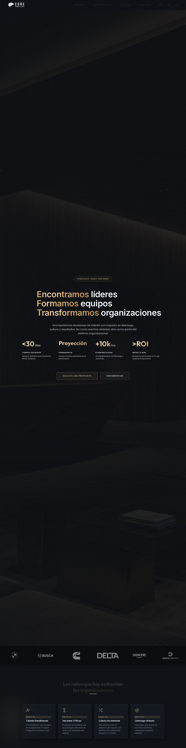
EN (169, 5)
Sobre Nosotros (102, 5)
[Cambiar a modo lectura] (176, 5)
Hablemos (145, 5)
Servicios (79, 5)
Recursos (126, 5)
